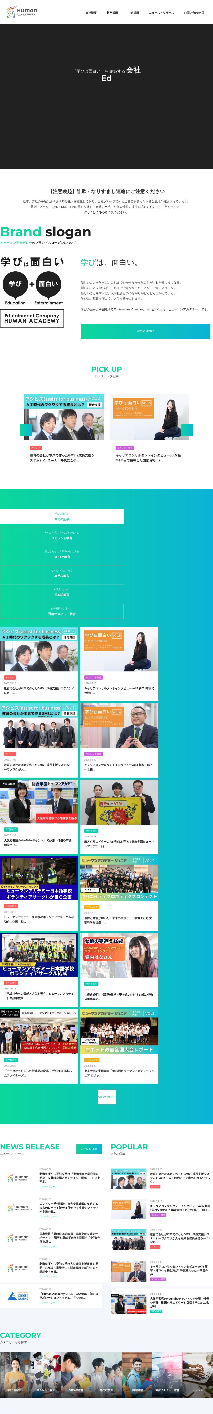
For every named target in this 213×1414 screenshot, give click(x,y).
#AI (58, 1111)
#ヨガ (44, 1145)
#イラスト (141, 1138)
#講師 (114, 1125)
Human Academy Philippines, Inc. (165, 1247)
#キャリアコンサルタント (165, 1138)
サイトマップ (64, 1332)
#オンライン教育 (17, 1111)
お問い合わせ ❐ (194, 12)
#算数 (165, 1131)
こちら (100, 212)
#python (127, 1138)
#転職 (155, 1118)
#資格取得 (133, 1104)
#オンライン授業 (102, 1111)
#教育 (41, 1104)
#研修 (88, 1125)
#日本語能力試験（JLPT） (143, 1131)
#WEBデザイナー (166, 1125)
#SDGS (12, 1118)
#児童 (109, 1104)
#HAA (187, 1131)
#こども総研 (165, 1111)
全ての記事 (17, 516)
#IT (77, 1111)
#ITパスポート (79, 1138)
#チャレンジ (150, 1104)
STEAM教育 (88, 518)
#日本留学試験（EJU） (145, 1145)
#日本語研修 (74, 1125)
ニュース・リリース (161, 12)
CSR (146, 1318)
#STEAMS (168, 1118)
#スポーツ (31, 1131)
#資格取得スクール (190, 1145)
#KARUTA (193, 1111)
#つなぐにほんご (189, 1125)
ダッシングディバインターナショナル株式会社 (100, 1247)
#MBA (198, 1131)
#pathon (96, 1138)
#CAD (176, 1131)
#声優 (98, 1131)
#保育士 (108, 1145)
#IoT (86, 1111)
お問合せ (159, 1318)
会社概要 (91, 12)
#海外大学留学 (29, 1125)
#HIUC (179, 1111)
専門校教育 (124, 516)
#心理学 (120, 1131)
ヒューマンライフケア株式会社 (19, 1265)
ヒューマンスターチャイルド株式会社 (23, 1247)
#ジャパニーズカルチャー (85, 1118)
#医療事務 (122, 1145)
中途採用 (133, 12)
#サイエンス (60, 1118)
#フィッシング (29, 1145)
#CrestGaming (129, 1125)
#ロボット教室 (60, 1145)
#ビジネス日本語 (17, 1138)
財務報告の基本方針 (145, 1332)
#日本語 (83, 1104)
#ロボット (35, 1111)
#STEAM (97, 1104)
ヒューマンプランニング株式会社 (92, 1241)
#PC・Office (111, 1138)
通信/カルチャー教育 (195, 516)
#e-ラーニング (146, 1111)
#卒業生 (25, 1118)
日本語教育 (160, 516)
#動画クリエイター (67, 1131)
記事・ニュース (84, 1318)
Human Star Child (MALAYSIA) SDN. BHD (171, 1253)
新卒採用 (112, 12)
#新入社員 (57, 1125)
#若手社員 (101, 1125)
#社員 (120, 1104)
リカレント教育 (53, 518)
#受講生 (86, 1131)
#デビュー (46, 1131)
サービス (63, 1318)
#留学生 (165, 1104)
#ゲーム (193, 1118)
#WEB (181, 1118)
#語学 (64, 1138)
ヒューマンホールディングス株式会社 (23, 1241)
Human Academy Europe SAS (163, 1241)
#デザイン (189, 1138)
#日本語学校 (169, 1145)
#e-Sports (147, 1125)
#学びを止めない (183, 1104)
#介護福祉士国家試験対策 (86, 1145)
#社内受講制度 (41, 1118)
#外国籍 (12, 1125)
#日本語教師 (50, 1138)
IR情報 (134, 1318)
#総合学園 (69, 1104)
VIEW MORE (104, 331)
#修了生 (34, 1138)
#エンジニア (14, 1131)
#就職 (44, 1125)
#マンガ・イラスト (137, 1118)
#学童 (108, 1131)
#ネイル (12, 1145)
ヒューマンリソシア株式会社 (18, 1253)
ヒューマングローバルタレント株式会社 (25, 1259)
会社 (50, 1318)
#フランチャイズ (113, 1118)
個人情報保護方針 (85, 1332)
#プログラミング (125, 1111)
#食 (10, 1152)
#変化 (49, 1111)
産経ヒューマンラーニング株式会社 (93, 1253)
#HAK (68, 1111)
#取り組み (53, 1104)
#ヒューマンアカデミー (20, 1104)
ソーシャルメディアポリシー (114, 1332)
